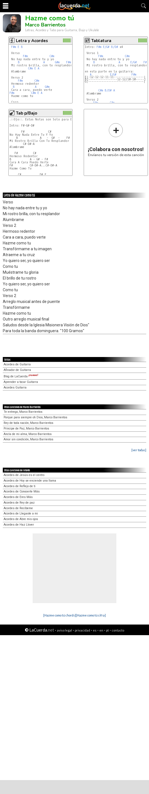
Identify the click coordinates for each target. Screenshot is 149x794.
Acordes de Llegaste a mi (21, 513)
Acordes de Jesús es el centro (24, 475)
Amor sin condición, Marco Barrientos (28, 439)
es (95, 630)
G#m (57, 62)
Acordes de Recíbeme (18, 508)
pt (107, 630)
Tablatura (101, 40)
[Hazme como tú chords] (59, 615)
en (101, 630)
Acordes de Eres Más (18, 497)
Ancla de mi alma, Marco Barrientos (28, 434)
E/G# (106, 47)
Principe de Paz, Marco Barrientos (26, 428)
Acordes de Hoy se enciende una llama (30, 480)
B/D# (114, 47)
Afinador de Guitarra (17, 370)
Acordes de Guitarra (17, 364)
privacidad (82, 630)
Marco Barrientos (45, 24)
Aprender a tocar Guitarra (21, 382)
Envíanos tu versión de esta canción (116, 139)
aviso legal (64, 630)
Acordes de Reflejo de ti (19, 486)
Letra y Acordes (32, 40)
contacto (118, 630)
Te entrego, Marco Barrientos (23, 412)
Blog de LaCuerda (21, 376)
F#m (13, 47)
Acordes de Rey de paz (19, 502)
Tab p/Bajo (26, 113)
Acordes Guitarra (15, 387)
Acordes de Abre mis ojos (21, 519)
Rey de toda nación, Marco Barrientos (28, 423)
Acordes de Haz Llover (19, 524)
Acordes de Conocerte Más (22, 491)
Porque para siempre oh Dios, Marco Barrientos (35, 417)
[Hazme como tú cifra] (91, 615)
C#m (51, 56)
